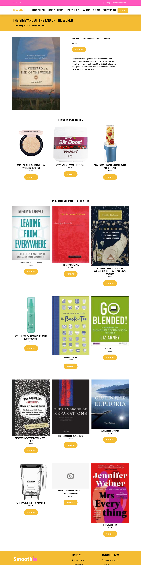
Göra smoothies (88, 38)
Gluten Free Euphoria (110, 431)
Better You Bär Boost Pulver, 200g (71, 165)
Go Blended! (110, 348)
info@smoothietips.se (119, 3)
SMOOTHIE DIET (72, 10)
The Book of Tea (70, 357)
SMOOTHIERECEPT (55, 10)
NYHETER (86, 10)
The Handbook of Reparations (70, 436)
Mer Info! (79, 49)
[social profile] (20, 3)
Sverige (107, 3)
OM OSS (96, 10)
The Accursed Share (70, 265)
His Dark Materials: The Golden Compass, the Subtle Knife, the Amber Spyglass (110, 271)
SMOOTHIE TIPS (38, 10)
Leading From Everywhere (31, 262)
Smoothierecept (79, 560)
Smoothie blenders (102, 38)
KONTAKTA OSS (109, 10)
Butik (122, 10)
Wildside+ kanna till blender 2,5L (31, 503)
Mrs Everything (110, 525)
